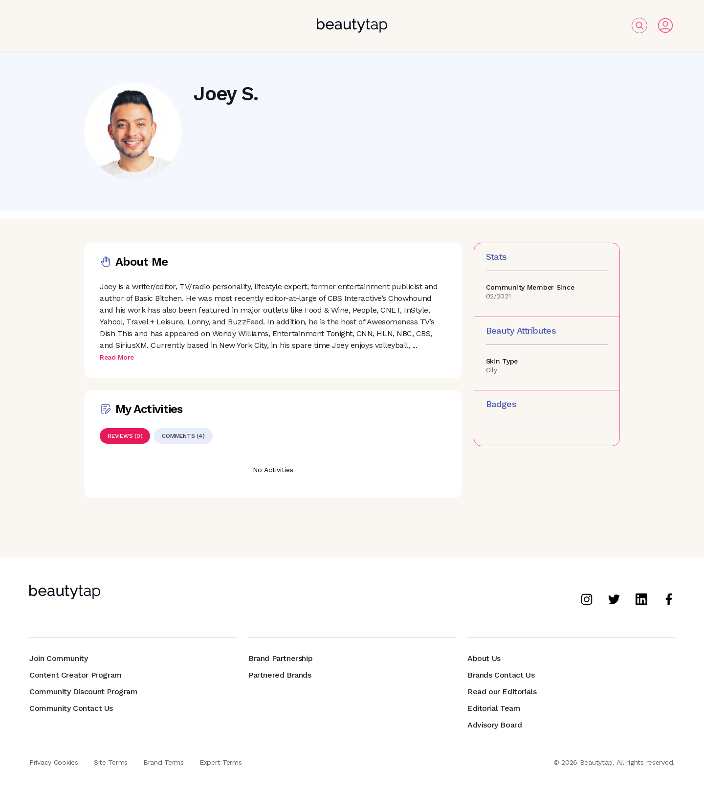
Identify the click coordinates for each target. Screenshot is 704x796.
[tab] (125, 436)
